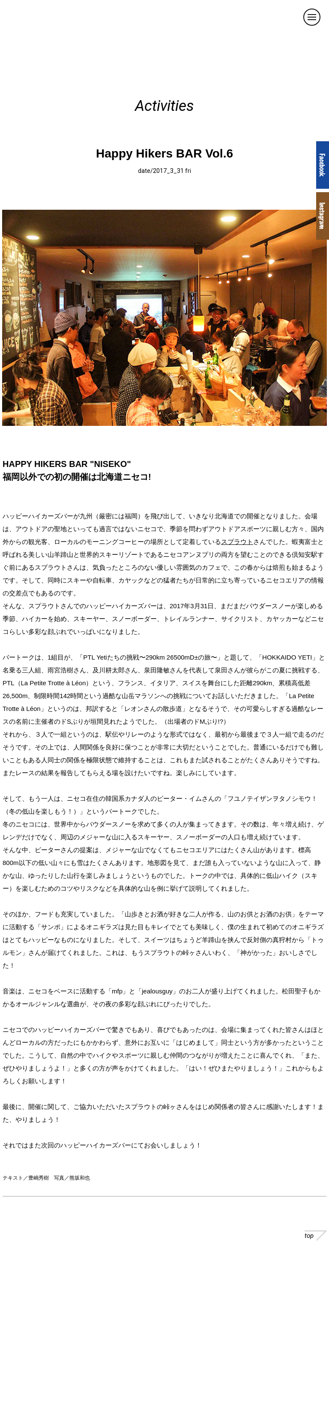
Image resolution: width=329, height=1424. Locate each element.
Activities (164, 106)
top (315, 1235)
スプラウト (237, 541)
